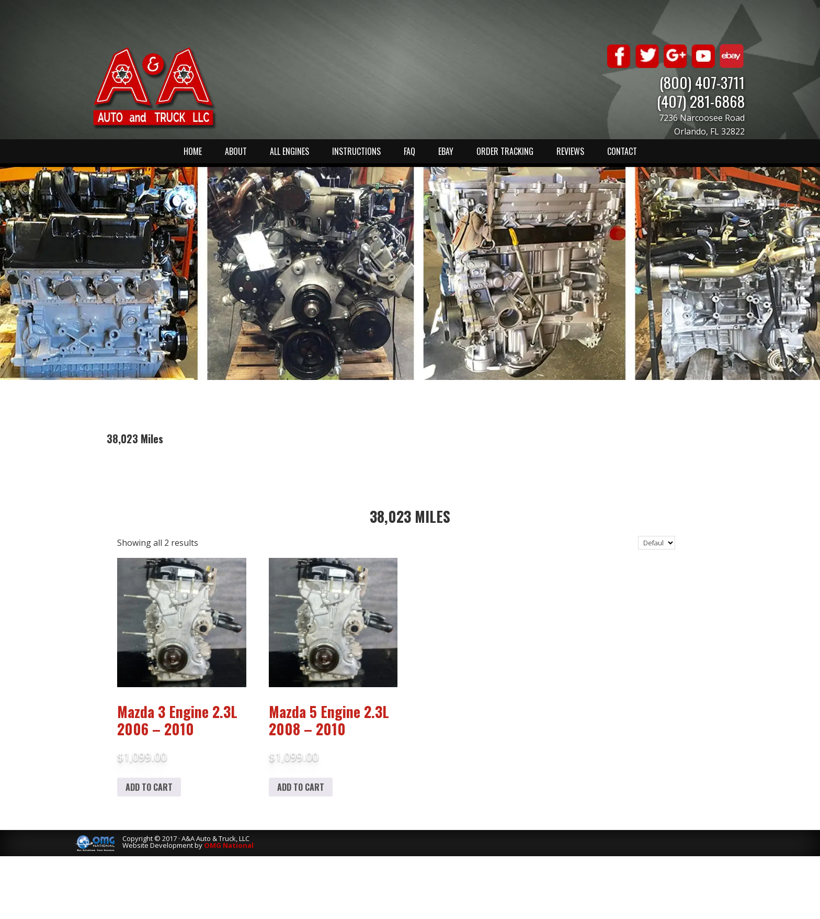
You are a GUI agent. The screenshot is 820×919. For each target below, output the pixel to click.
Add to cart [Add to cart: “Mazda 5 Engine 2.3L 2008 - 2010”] (300, 787)
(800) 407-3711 (702, 82)
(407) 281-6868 (701, 100)
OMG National (229, 845)
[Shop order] (656, 543)
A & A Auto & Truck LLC (153, 87)
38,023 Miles (410, 516)
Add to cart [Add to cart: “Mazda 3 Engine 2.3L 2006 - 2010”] (149, 787)
